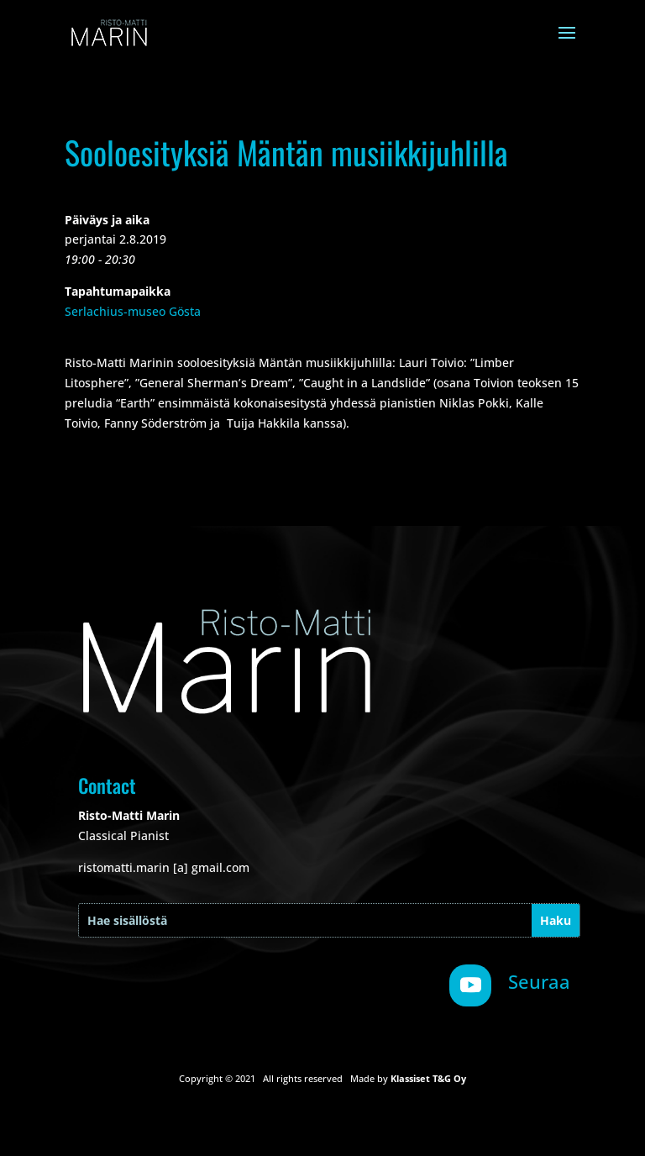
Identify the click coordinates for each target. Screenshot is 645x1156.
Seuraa (539, 981)
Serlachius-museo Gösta (133, 311)
